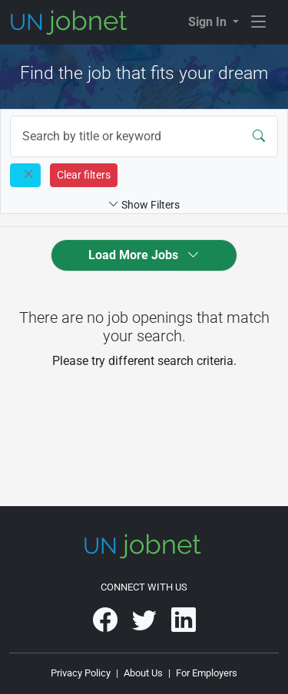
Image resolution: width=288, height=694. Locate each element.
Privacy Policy (81, 673)
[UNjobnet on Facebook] (106, 625)
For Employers (206, 673)
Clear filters (84, 175)
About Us (143, 673)
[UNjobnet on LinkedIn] (183, 625)
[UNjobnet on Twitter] (145, 625)
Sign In (209, 22)
